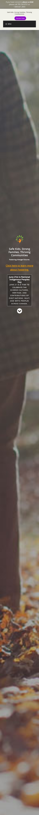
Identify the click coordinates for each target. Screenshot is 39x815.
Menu (8, 24)
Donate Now (20, 18)
